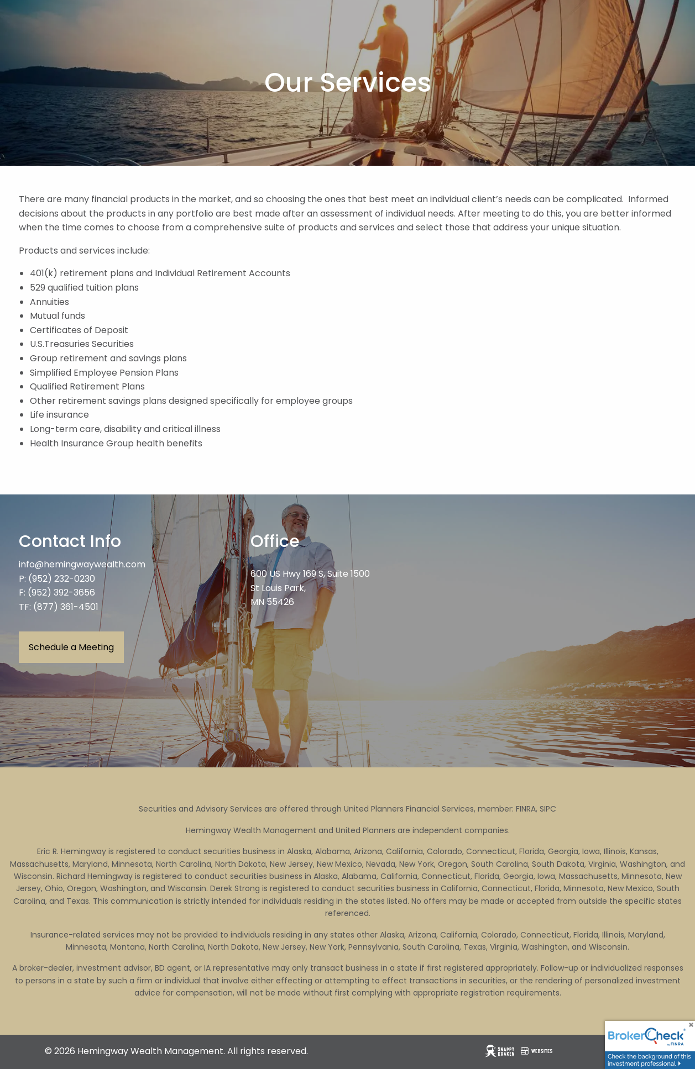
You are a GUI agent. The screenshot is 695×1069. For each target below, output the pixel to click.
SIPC (548, 808)
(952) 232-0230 (61, 578)
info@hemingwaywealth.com (82, 564)
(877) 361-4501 (65, 607)
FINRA (526, 808)
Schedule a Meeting (71, 647)
